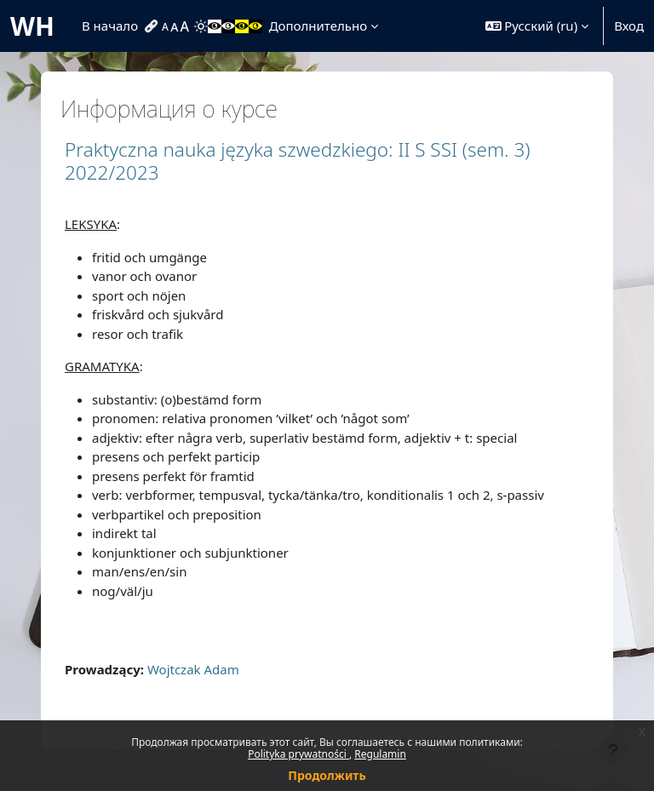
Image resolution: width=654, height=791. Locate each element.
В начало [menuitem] (110, 25)
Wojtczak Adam (193, 669)
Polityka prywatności (298, 754)
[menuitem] (153, 26)
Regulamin (380, 754)
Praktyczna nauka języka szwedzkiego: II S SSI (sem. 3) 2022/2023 (297, 161)
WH (32, 26)
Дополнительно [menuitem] (318, 25)
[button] (537, 26)
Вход (629, 25)
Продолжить (326, 775)
